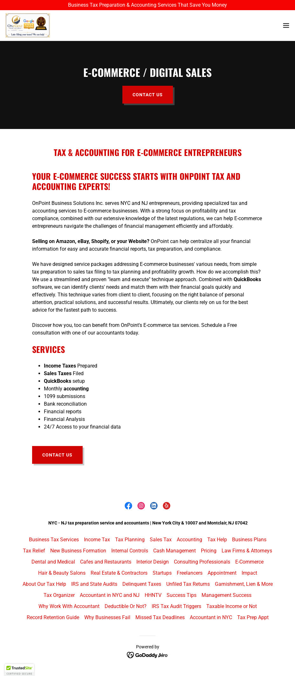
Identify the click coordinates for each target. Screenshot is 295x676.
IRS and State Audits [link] (94, 584)
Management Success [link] (226, 595)
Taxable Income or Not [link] (231, 606)
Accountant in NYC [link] (211, 617)
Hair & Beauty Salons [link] (62, 573)
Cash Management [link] (174, 551)
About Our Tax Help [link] (44, 584)
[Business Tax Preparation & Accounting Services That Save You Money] (147, 5)
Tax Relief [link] (34, 551)
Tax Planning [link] (130, 540)
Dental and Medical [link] (53, 562)
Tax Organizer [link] (59, 595)
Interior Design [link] (152, 562)
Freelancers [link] (189, 573)
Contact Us (148, 94)
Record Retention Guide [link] (53, 617)
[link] (27, 25)
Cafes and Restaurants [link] (105, 562)
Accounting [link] (189, 540)
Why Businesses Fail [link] (107, 617)
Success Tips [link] (181, 595)
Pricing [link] (208, 551)
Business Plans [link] (249, 540)
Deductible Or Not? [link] (126, 606)
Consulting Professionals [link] (202, 562)
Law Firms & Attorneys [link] (247, 551)
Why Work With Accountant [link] (68, 606)
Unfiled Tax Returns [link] (188, 584)
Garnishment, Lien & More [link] (244, 584)
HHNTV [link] (153, 595)
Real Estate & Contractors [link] (119, 573)
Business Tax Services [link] (54, 540)
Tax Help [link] (217, 540)
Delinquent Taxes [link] (141, 584)
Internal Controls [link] (129, 551)
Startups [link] (162, 573)
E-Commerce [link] (249, 562)
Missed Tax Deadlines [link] (160, 617)
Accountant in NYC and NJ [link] (110, 595)
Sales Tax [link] (161, 540)
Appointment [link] (222, 573)
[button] (286, 25)
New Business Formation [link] (78, 551)
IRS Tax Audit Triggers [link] (176, 606)
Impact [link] (249, 573)
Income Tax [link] (97, 540)
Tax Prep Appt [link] (253, 617)
